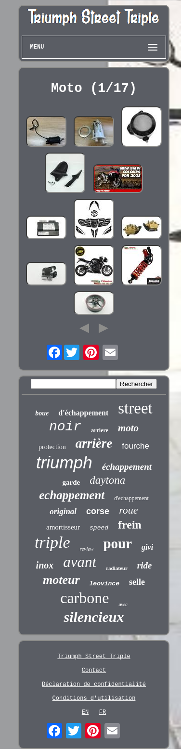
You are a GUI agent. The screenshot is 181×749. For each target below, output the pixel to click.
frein (130, 524)
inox (45, 565)
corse (97, 511)
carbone (84, 598)
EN (85, 712)
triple (52, 542)
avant (79, 562)
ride (144, 565)
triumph (64, 462)
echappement (71, 495)
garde (71, 482)
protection (52, 447)
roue (128, 510)
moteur (61, 580)
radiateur (117, 568)
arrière (94, 443)
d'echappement (131, 498)
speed (99, 527)
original (63, 511)
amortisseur (63, 527)
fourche (135, 446)
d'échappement (83, 413)
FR (102, 712)
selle (137, 582)
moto (128, 428)
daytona (107, 480)
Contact (94, 670)
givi (147, 547)
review (87, 549)
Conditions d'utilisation (94, 698)
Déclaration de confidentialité (94, 684)
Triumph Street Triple (93, 656)
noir (65, 426)
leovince (104, 583)
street (135, 408)
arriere (99, 430)
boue (42, 413)
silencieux (94, 617)
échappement (127, 467)
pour (117, 543)
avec (122, 604)
